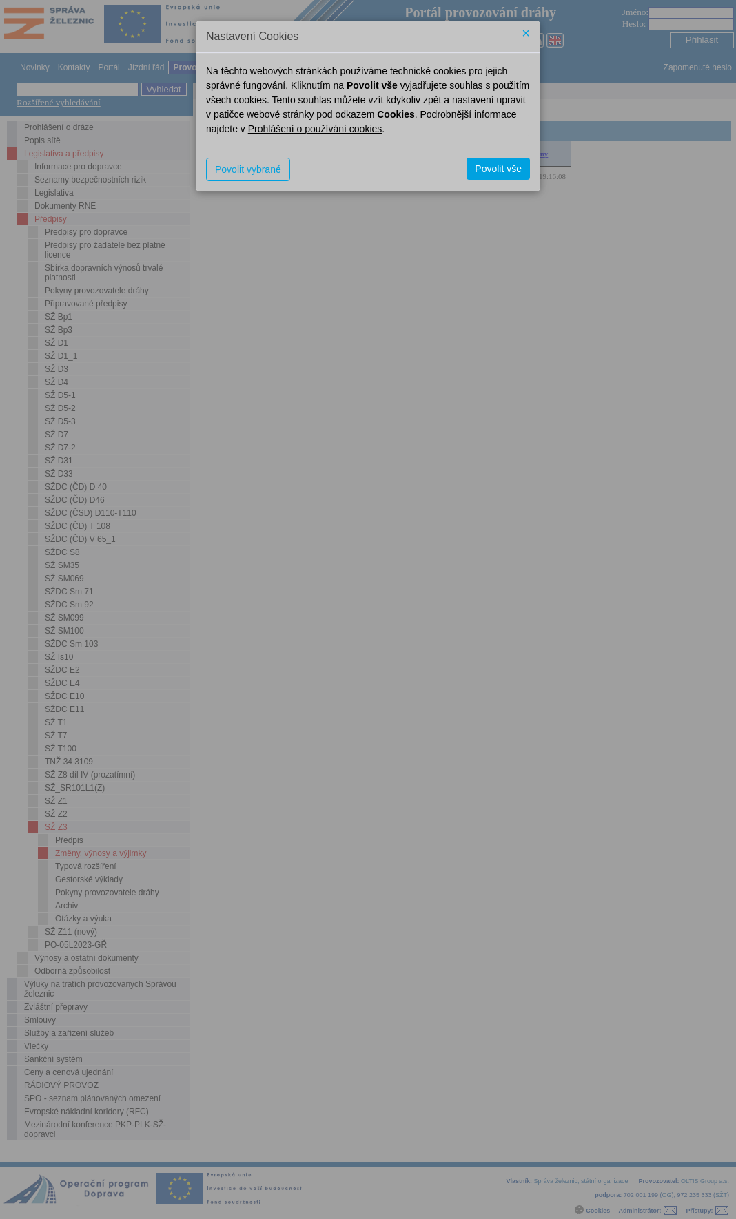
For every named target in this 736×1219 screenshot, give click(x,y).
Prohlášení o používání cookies (315, 128)
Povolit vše (498, 168)
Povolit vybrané (248, 169)
